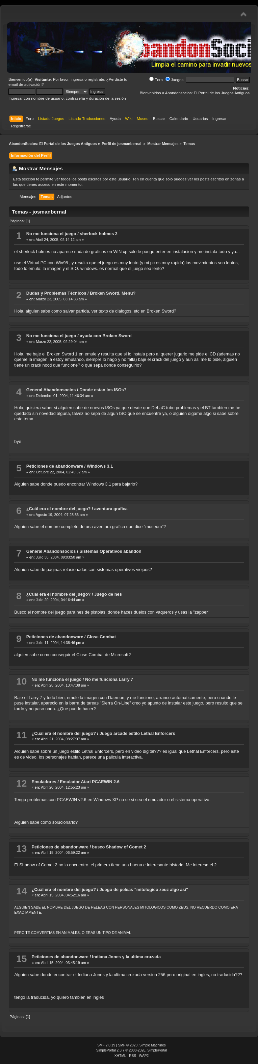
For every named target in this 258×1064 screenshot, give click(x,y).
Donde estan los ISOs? (102, 389)
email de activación (25, 84)
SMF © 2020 (128, 1045)
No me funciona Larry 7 (109, 679)
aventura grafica (111, 508)
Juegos (174, 80)
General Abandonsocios (51, 389)
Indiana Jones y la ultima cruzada (126, 956)
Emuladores (43, 781)
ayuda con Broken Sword (106, 335)
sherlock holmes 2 (99, 233)
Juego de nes (108, 594)
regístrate (96, 79)
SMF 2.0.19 (106, 1045)
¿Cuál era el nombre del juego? (58, 508)
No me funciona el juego (51, 233)
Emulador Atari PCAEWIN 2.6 (90, 781)
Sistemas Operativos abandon (110, 551)
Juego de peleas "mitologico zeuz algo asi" (144, 889)
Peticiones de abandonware (54, 466)
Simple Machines (152, 1045)
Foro (156, 80)
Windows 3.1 (100, 466)
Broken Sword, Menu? (112, 293)
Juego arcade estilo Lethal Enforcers (137, 733)
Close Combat (101, 636)
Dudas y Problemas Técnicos (56, 293)
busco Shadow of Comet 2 (119, 846)
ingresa (77, 79)
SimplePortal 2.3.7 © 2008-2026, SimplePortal (131, 1050)
